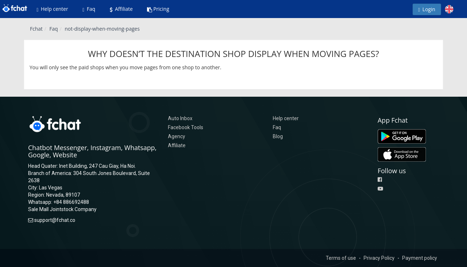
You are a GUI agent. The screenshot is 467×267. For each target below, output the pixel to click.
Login (426, 9)
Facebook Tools (185, 127)
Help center (52, 9)
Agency (176, 136)
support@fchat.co (54, 220)
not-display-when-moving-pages (102, 28)
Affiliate (121, 8)
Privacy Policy (379, 258)
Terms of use (341, 258)
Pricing (158, 8)
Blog (278, 136)
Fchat (36, 28)
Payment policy (419, 258)
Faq (89, 9)
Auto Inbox (180, 118)
